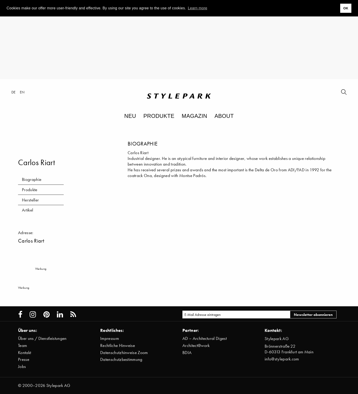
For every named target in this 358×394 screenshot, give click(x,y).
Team (22, 345)
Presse (23, 359)
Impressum (109, 338)
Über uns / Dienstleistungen (42, 338)
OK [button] (345, 8)
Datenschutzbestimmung (121, 359)
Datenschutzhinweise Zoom (124, 352)
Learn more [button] (197, 8)
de (13, 92)
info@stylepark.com (282, 359)
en (22, 92)
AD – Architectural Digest (204, 338)
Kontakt (24, 352)
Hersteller (30, 200)
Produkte (158, 116)
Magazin (194, 116)
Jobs (22, 366)
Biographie (31, 179)
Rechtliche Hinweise (117, 345)
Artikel (27, 210)
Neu (130, 116)
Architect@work (196, 345)
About (224, 116)
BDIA (187, 352)
